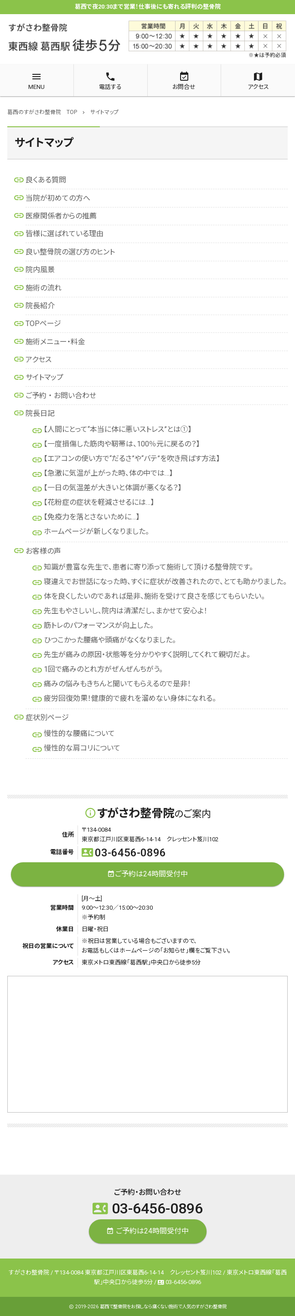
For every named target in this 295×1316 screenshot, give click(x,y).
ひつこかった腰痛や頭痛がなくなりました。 (110, 640)
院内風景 (40, 269)
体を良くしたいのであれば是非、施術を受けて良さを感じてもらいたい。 (154, 596)
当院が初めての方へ (58, 198)
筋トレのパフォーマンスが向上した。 (99, 625)
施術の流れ (44, 288)
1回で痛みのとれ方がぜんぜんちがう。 (103, 669)
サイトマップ (44, 377)
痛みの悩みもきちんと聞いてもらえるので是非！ (117, 683)
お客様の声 (43, 551)
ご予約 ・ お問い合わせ (61, 395)
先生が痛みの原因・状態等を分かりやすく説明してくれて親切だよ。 (147, 654)
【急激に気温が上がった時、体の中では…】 (108, 473)
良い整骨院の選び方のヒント (70, 252)
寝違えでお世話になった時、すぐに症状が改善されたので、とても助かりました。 (165, 581)
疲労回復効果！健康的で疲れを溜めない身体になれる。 (130, 698)
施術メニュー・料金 (55, 341)
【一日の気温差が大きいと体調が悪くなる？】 (112, 487)
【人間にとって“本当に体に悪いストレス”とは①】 (117, 429)
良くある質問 (46, 180)
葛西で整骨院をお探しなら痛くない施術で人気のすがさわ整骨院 (163, 1307)
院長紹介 (40, 305)
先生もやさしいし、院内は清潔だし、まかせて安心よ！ (125, 610)
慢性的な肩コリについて (82, 748)
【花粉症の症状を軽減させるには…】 (99, 502)
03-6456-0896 (124, 852)
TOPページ (43, 323)
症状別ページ (47, 717)
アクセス (39, 359)
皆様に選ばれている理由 (65, 233)
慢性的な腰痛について (79, 733)
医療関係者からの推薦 (61, 216)
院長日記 (40, 413)
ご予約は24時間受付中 (147, 874)
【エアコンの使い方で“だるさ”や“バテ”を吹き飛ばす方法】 (132, 458)
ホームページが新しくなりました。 (96, 531)
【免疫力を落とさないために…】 (92, 517)
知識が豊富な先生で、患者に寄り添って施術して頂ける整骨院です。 (148, 567)
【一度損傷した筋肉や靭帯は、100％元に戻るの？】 (122, 444)
